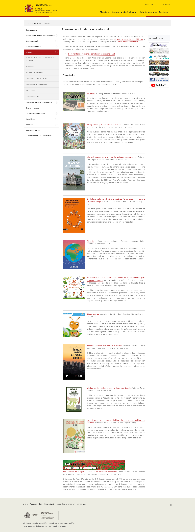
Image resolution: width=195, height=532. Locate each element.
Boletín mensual (32, 41)
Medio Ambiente (128, 12)
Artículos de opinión (33, 130)
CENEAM (37, 23)
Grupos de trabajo (32, 108)
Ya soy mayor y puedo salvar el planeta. (104, 124)
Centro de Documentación (35, 113)
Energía (115, 12)
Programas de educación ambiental (39, 102)
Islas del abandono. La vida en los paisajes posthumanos (112, 157)
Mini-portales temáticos (34, 72)
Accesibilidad (36, 504)
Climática (91, 241)
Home (29, 23)
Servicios (163, 12)
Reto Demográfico (148, 12)
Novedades (30, 66)
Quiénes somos (31, 30)
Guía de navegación (66, 504)
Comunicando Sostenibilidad (36, 78)
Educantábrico (93, 314)
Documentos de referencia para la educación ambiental (91, 54)
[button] (138, 12)
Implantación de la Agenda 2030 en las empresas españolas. (90, 472)
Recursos (47, 23)
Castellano (148, 4)
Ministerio (105, 12)
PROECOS (91, 93)
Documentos (30, 90)
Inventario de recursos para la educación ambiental (41, 59)
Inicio (25, 504)
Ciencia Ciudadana (32, 96)
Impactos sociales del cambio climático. (104, 346)
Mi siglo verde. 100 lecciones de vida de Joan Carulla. (109, 388)
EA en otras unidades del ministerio (39, 136)
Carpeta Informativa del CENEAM (128, 39)
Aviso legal (82, 504)
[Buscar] (165, 4)
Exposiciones (30, 119)
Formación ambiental (33, 46)
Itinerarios (29, 124)
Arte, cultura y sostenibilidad (36, 84)
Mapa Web (49, 504)
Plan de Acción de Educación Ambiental (40, 35)
